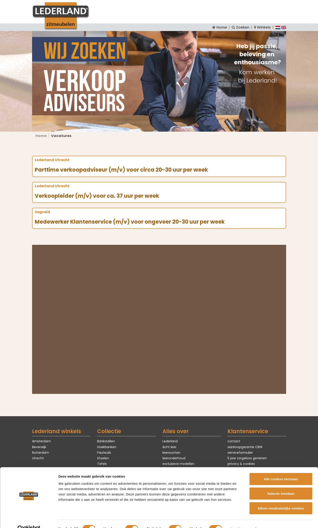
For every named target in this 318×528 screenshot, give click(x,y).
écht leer (169, 447)
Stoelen (208, 11)
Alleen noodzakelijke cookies (281, 499)
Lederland (170, 441)
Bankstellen (140, 11)
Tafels (224, 11)
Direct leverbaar (271, 11)
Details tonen (240, 519)
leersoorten (171, 452)
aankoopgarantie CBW (245, 447)
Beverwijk (39, 447)
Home (221, 27)
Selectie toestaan (281, 484)
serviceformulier (240, 452)
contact (234, 441)
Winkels (264, 27)
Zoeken (242, 27)
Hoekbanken (166, 11)
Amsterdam (41, 441)
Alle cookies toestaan (281, 469)
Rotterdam (40, 452)
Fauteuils (189, 11)
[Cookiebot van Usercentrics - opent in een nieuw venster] (28, 519)
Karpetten (243, 11)
